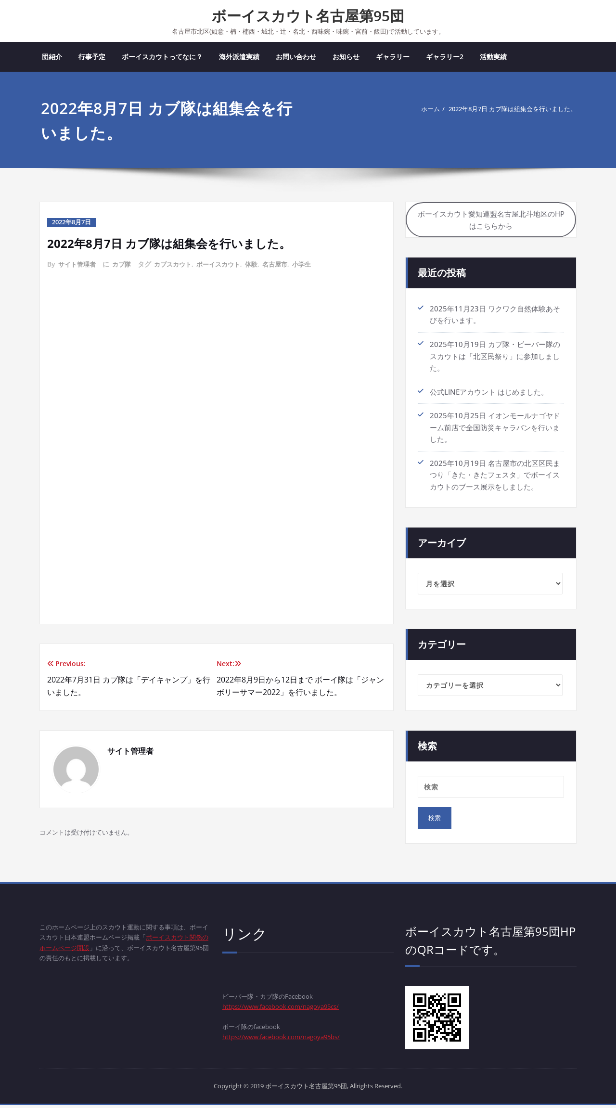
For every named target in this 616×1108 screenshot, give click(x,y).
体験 (262, 265)
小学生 (316, 265)
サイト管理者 (78, 265)
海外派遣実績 (239, 57)
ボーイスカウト (227, 265)
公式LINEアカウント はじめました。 (489, 395)
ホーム (405, 110)
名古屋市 (287, 265)
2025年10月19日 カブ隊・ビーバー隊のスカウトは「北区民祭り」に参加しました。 (495, 360)
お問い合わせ (296, 57)
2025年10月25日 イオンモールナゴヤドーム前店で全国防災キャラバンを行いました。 (495, 430)
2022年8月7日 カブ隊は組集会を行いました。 (501, 110)
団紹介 (52, 57)
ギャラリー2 (444, 57)
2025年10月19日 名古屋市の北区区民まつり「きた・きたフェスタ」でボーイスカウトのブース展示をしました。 (495, 477)
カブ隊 (125, 265)
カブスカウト (178, 265)
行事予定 (91, 57)
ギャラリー (393, 57)
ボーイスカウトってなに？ (162, 57)
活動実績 (493, 57)
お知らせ (346, 57)
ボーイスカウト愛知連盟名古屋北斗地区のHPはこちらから (491, 223)
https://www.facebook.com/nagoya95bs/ (290, 1043)
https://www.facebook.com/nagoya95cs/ (290, 1010)
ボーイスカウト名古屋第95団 (308, 16)
